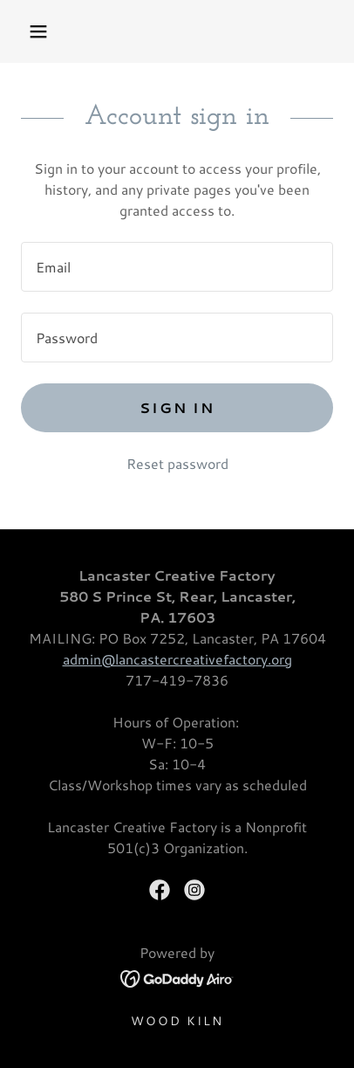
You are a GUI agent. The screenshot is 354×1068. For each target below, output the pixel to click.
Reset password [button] (177, 463)
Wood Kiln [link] (177, 1021)
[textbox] (177, 267)
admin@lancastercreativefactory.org (177, 659)
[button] (38, 31)
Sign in (177, 407)
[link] (159, 889)
